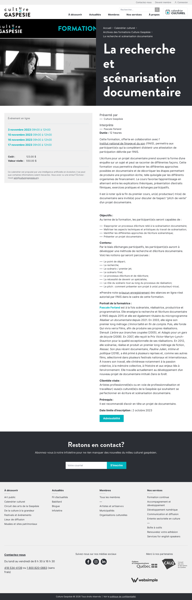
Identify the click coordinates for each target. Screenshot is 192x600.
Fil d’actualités (60, 497)
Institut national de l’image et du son (122, 143)
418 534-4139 (13, 567)
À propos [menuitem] (154, 14)
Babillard (57, 501)
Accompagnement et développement (159, 503)
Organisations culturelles (113, 515)
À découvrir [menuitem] (75, 14)
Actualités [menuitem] (95, 14)
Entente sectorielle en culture (163, 518)
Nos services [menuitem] (134, 14)
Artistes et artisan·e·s (112, 506)
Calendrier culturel (124, 27)
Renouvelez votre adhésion (162, 531)
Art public (9, 497)
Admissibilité (111, 418)
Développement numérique (162, 509)
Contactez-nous (144, 2)
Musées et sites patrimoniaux (20, 523)
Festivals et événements (17, 515)
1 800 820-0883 (37, 567)
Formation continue (158, 497)
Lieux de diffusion (14, 519)
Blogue (56, 506)
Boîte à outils (154, 527)
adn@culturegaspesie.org (26, 178)
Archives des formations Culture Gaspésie (126, 32)
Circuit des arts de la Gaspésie (21, 506)
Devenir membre (163, 2)
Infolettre (57, 510)
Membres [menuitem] (113, 14)
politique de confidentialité (123, 597)
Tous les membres (110, 497)
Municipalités (107, 510)
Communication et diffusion (162, 514)
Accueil (107, 27)
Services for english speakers (163, 536)
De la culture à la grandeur (19, 510)
